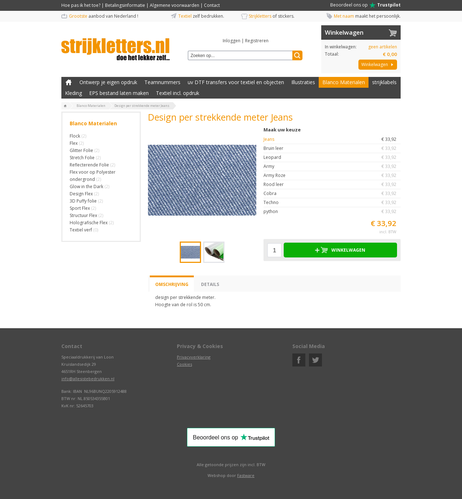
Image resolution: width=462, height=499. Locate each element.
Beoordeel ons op (365, 5)
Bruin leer (332, 148)
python (332, 211)
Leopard (332, 157)
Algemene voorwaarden (174, 5)
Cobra (332, 193)
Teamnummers (162, 82)
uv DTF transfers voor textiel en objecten (236, 82)
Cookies (184, 364)
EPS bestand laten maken (119, 93)
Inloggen (231, 41)
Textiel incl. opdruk (177, 93)
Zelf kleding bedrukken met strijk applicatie (68, 82)
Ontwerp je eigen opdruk (108, 82)
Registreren (257, 41)
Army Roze (332, 175)
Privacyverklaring (193, 357)
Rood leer (332, 184)
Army (332, 166)
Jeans (332, 139)
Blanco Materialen (343, 82)
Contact (212, 5)
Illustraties (303, 82)
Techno (332, 202)
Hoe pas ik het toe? (80, 5)
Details (210, 284)
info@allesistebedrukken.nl (87, 378)
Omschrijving (171, 284)
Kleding (73, 93)
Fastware (245, 475)
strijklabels (384, 82)
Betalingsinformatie (125, 5)
